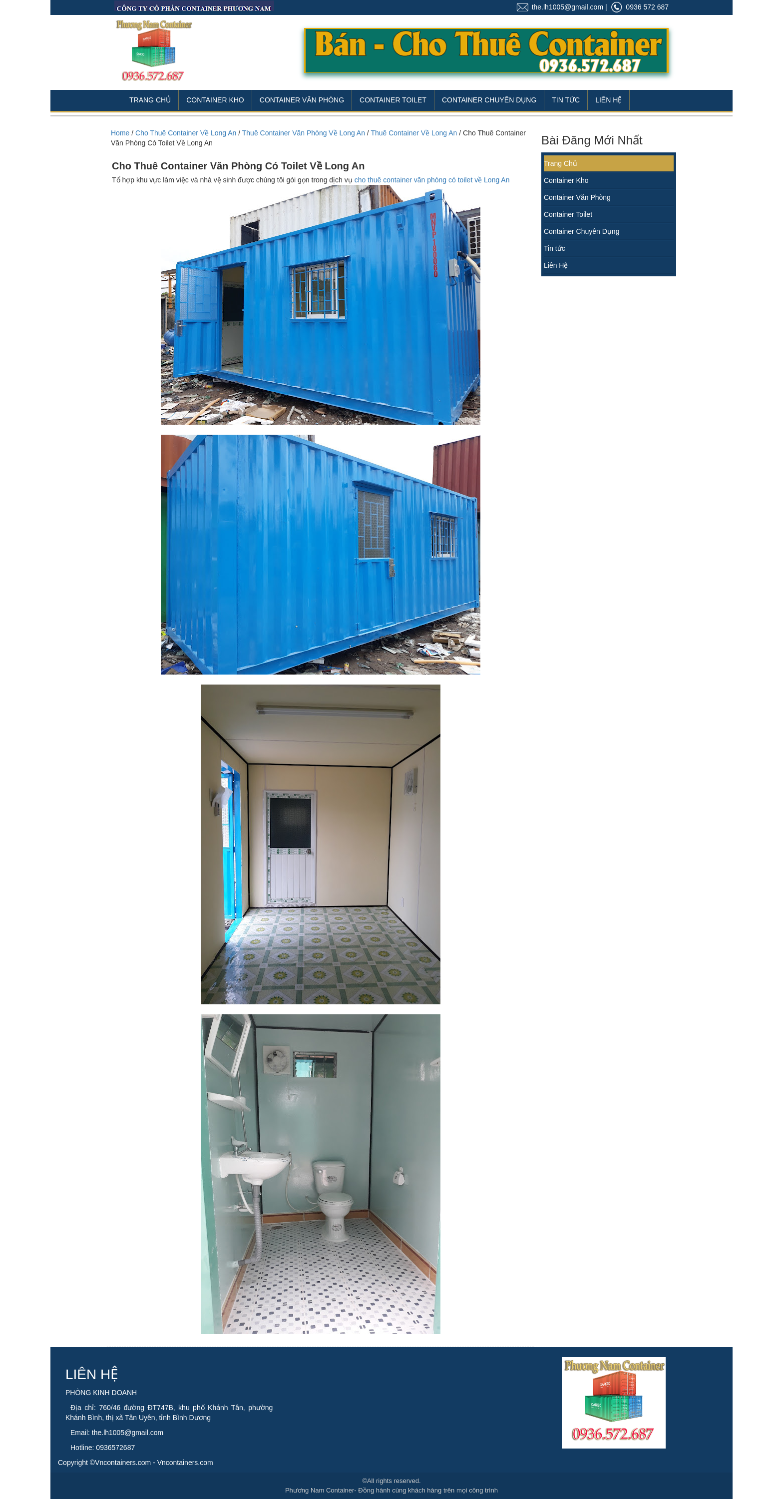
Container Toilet (393, 100)
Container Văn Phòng (302, 100)
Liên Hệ (608, 100)
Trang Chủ (150, 100)
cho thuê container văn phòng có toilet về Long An (432, 180)
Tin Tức (566, 100)
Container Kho (215, 100)
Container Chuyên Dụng (489, 100)
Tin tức (554, 248)
